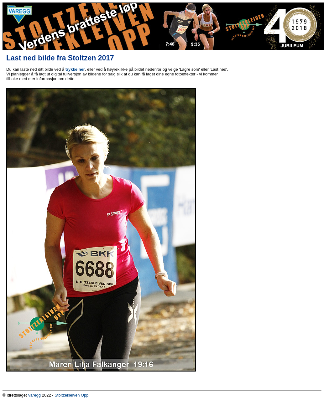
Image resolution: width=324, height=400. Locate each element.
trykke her (75, 69)
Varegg (34, 395)
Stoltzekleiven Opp (71, 395)
